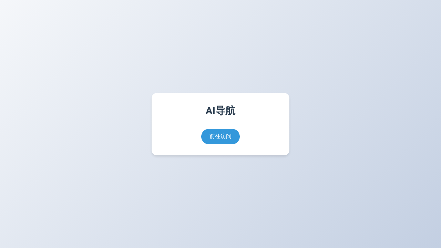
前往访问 (220, 136)
